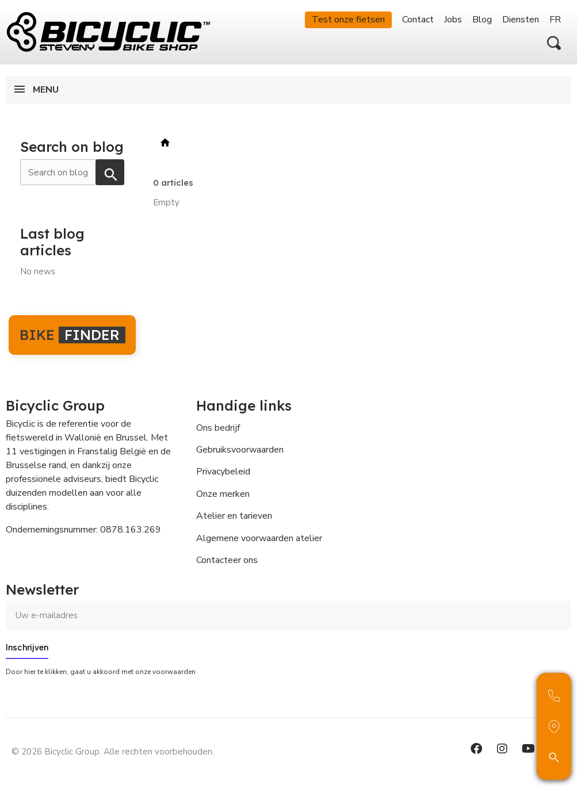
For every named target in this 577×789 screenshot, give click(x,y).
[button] (554, 43)
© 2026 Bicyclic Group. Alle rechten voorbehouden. (113, 751)
